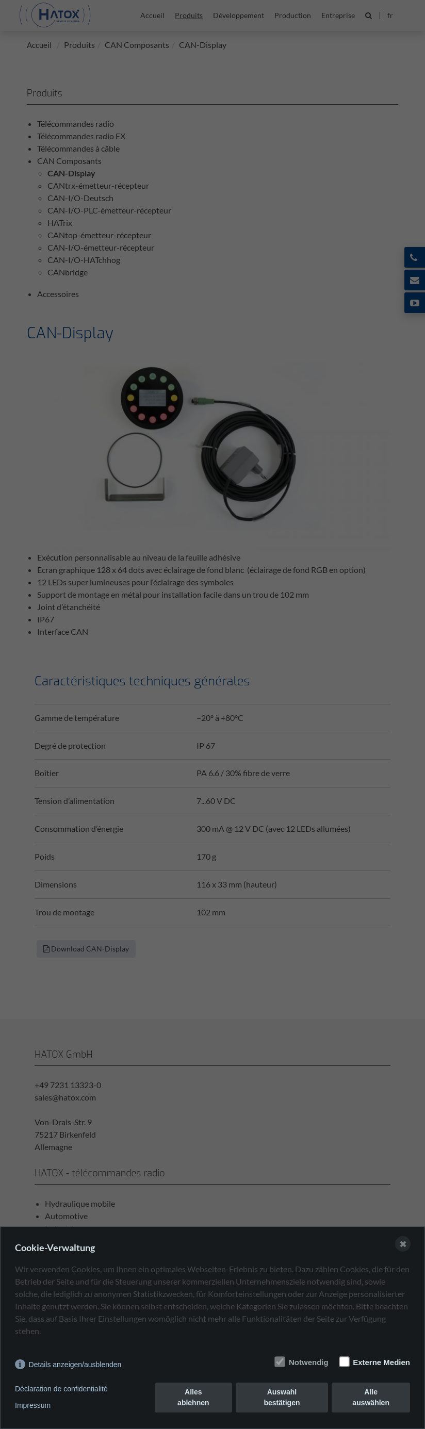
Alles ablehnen (193, 1397)
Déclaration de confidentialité (61, 1389)
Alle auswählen (370, 1397)
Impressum (33, 1405)
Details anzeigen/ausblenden (75, 1364)
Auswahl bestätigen (282, 1397)
